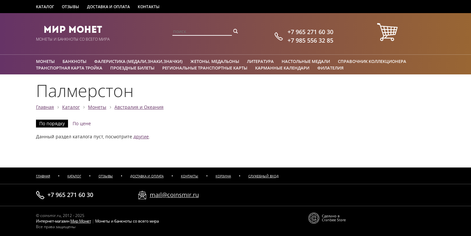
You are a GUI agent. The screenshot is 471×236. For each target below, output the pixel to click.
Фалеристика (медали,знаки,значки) (138, 61)
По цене (82, 124)
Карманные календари (282, 68)
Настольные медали (306, 61)
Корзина (223, 176)
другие (141, 137)
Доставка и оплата (108, 7)
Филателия (330, 68)
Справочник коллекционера (372, 61)
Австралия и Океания (139, 107)
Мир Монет (73, 29)
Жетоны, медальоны (214, 61)
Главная (45, 107)
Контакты (149, 7)
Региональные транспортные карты (204, 68)
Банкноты (74, 61)
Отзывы (70, 7)
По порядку (52, 124)
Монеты (45, 61)
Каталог (45, 7)
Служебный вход (263, 176)
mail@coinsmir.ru (174, 195)
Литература (260, 61)
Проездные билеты (132, 68)
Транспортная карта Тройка (69, 68)
